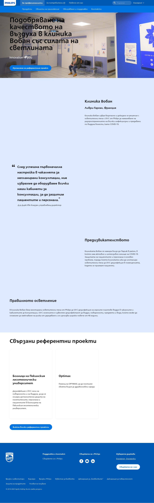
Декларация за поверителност (119, 479)
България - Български (126, 458)
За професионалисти (32, 2)
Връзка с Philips (45, 479)
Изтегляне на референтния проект (30, 68)
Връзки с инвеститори (15, 479)
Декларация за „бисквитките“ (90, 479)
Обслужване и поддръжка (75, 9)
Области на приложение (47, 9)
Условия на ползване (37, 483)
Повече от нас (76, 2)
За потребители (55, 2)
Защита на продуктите (16, 483)
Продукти (27, 9)
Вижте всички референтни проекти (31, 427)
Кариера (31, 479)
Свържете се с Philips (52, 458)
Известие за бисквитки (64, 479)
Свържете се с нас (128, 467)
